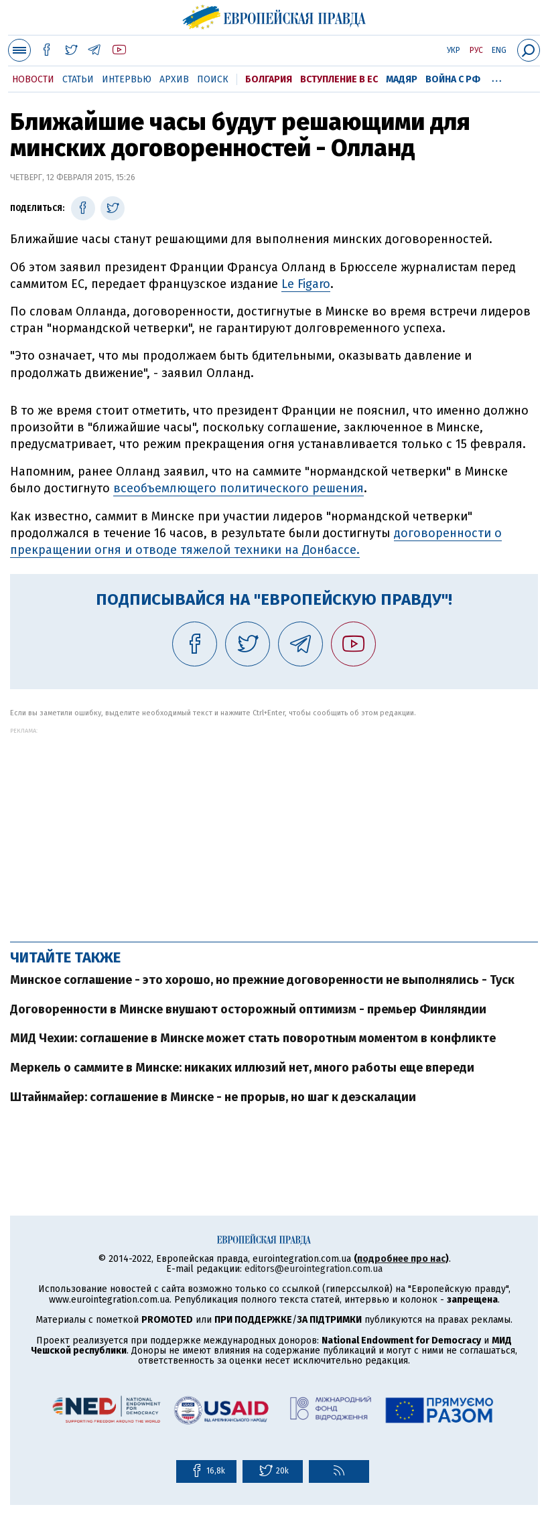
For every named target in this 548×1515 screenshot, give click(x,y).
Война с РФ (452, 79)
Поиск (212, 79)
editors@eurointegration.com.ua (314, 1269)
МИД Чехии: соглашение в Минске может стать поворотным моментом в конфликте (253, 1038)
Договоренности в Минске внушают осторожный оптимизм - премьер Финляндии (248, 1009)
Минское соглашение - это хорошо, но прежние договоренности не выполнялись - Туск (262, 979)
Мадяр (401, 79)
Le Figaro (305, 284)
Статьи (78, 79)
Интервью (126, 79)
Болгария (268, 79)
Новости (33, 79)
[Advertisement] (274, 828)
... (496, 77)
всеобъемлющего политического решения (238, 488)
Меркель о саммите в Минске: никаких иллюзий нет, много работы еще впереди (242, 1067)
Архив (174, 79)
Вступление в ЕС (339, 79)
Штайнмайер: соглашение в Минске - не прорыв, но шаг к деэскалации (213, 1097)
